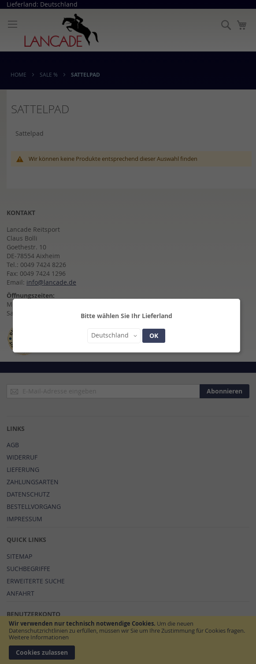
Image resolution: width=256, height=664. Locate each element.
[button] (114, 335)
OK (153, 335)
